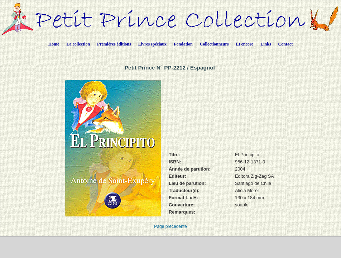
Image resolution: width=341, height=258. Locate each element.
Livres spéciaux (152, 44)
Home (53, 44)
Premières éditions (114, 44)
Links (265, 44)
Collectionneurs (214, 44)
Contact (285, 44)
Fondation (183, 44)
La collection (78, 44)
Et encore (244, 44)
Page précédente (170, 226)
